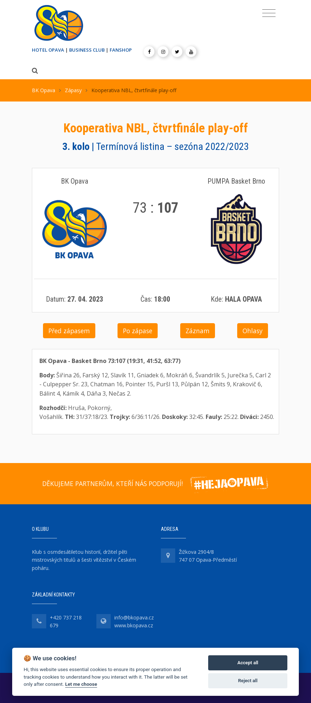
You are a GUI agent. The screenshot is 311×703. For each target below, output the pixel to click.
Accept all (247, 662)
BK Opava (43, 90)
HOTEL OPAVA (48, 50)
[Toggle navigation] (269, 13)
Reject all (248, 680)
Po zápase (137, 330)
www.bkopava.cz (133, 625)
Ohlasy (253, 330)
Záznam (198, 330)
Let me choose (81, 684)
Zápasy (73, 90)
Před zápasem (69, 330)
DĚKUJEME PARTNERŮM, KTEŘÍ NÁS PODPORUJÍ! (112, 483)
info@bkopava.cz (134, 617)
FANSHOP (121, 50)
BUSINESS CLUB (87, 50)
